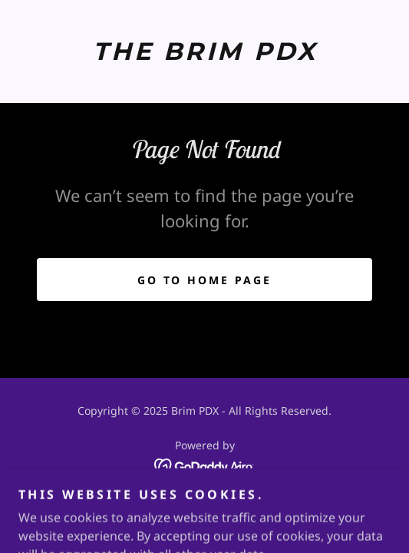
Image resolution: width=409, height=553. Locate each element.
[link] (204, 51)
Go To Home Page (204, 280)
